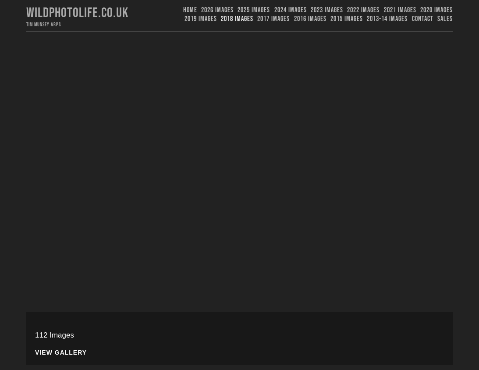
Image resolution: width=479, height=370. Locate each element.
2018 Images (237, 19)
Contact (422, 19)
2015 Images (346, 19)
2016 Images (310, 19)
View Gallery (61, 352)
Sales (445, 19)
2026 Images (217, 10)
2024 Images (290, 10)
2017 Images (273, 19)
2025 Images (254, 10)
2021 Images (400, 10)
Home (190, 10)
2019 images (201, 19)
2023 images (327, 10)
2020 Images (436, 10)
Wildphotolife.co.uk (77, 12)
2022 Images (363, 10)
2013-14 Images (387, 19)
